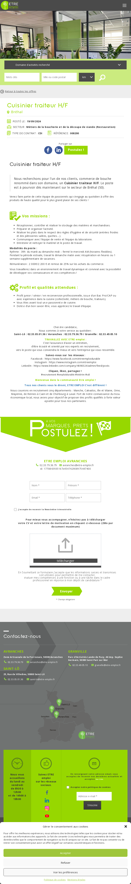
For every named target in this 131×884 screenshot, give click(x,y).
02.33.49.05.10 (80, 665)
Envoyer (66, 591)
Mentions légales (76, 879)
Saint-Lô (11, 668)
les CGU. (100, 779)
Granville (77, 651)
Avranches (14, 651)
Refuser (65, 862)
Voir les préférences (65, 872)
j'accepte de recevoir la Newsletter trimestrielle (42, 509)
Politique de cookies (55, 879)
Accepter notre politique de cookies (88, 787)
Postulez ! (76, 150)
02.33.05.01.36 (15, 679)
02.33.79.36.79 (48, 465)
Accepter (65, 853)
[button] (125, 826)
